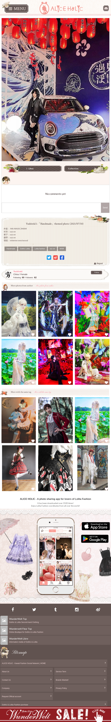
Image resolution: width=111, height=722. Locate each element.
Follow (96, 272)
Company (5, 688)
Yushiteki (17, 271)
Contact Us (6, 680)
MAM (62, 249)
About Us (5, 672)
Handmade (11, 249)
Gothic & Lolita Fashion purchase (15, 705)
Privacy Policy (61, 688)
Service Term (61, 672)
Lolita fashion (39, 249)
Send (105, 207)
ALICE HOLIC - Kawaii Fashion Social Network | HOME (24, 663)
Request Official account (11, 696)
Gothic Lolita (25, 249)
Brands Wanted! (62, 680)
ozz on (52, 249)
